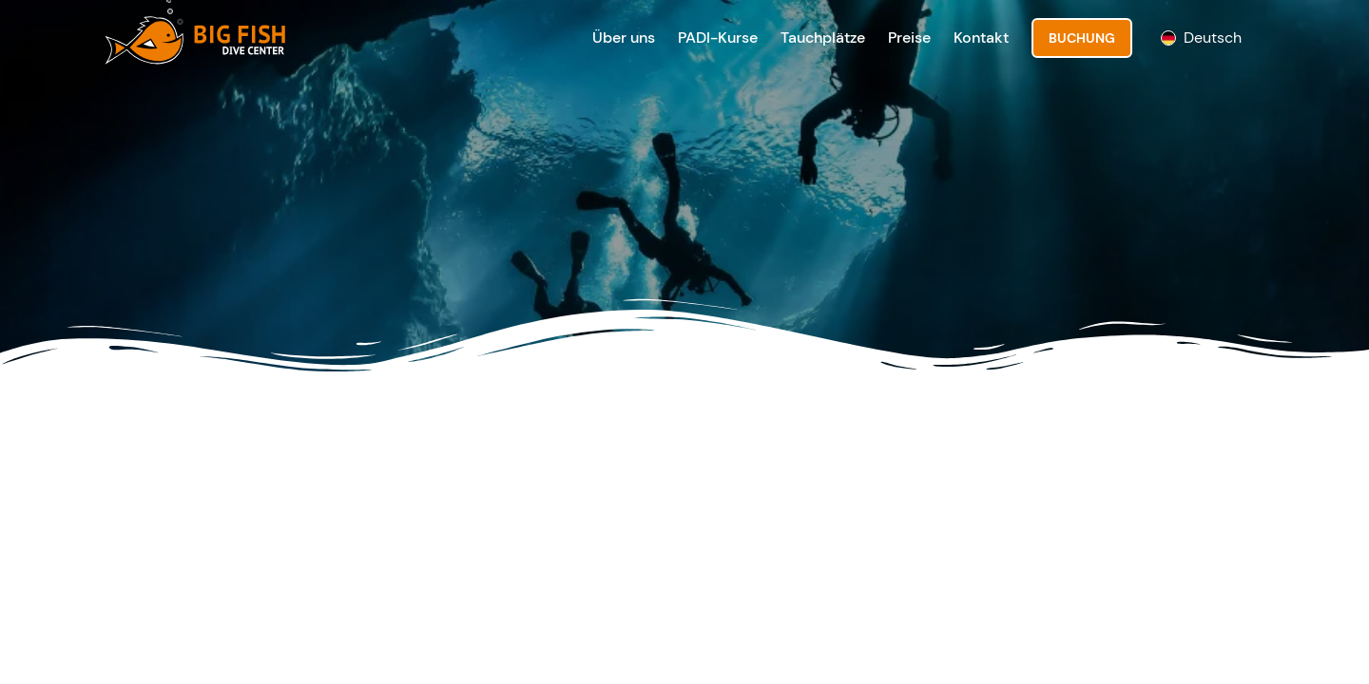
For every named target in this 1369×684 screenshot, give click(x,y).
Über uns (623, 38)
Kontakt (981, 38)
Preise (909, 38)
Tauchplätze (823, 38)
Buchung (1082, 38)
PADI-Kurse (718, 38)
